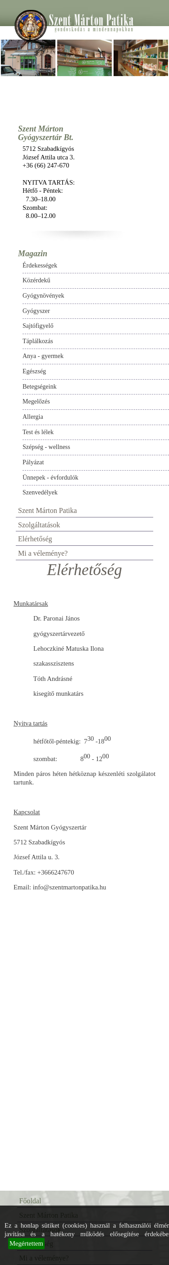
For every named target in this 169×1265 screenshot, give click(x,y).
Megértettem (26, 1243)
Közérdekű (36, 280)
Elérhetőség (35, 539)
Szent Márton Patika (47, 510)
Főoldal (30, 1201)
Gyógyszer (36, 311)
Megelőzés (36, 401)
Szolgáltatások (39, 525)
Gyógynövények (43, 295)
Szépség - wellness (46, 447)
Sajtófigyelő (38, 325)
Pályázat (33, 462)
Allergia (33, 416)
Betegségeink (39, 386)
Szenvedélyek (40, 492)
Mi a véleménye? (43, 553)
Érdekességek (40, 265)
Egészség (34, 371)
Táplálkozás (38, 341)
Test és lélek (38, 432)
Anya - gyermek (43, 356)
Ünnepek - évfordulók (50, 477)
